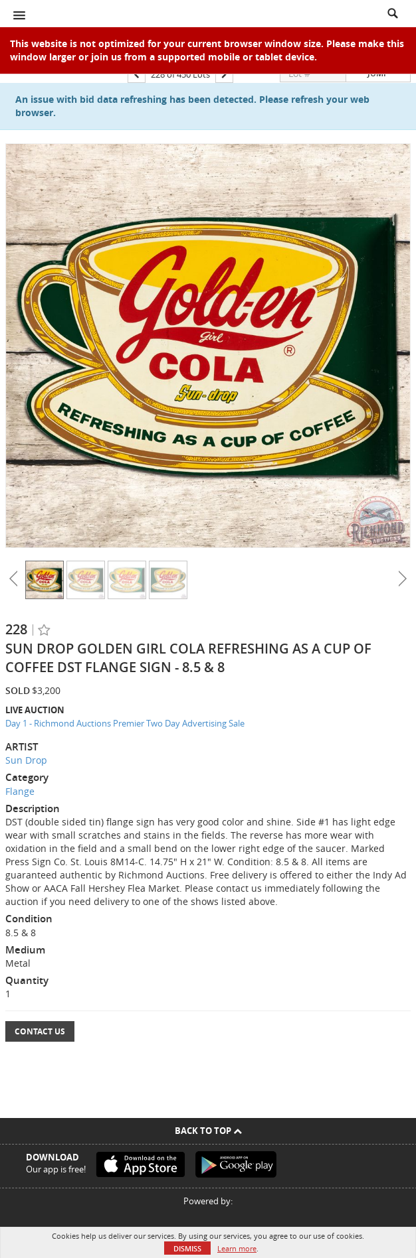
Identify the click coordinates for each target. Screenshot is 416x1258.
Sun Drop (26, 760)
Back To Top (208, 1131)
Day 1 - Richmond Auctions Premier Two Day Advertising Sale (125, 723)
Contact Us (40, 1031)
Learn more (237, 1248)
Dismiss (187, 1248)
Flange (20, 791)
